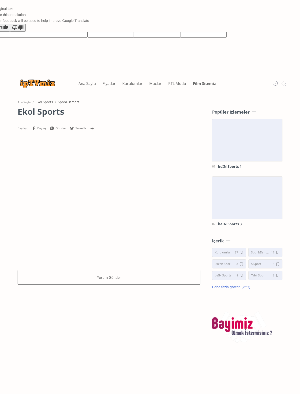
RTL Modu (177, 83)
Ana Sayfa (87, 83)
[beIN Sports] (229, 275)
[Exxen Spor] (229, 263)
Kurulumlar (132, 83)
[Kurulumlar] (229, 252)
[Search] (283, 83)
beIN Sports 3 (230, 224)
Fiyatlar (109, 83)
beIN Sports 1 (230, 166)
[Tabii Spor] (265, 275)
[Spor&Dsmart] (265, 252)
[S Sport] (265, 263)
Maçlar (155, 83)
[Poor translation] (18, 28)
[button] (275, 83)
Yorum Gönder (109, 277)
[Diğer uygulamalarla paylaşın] (92, 128)
